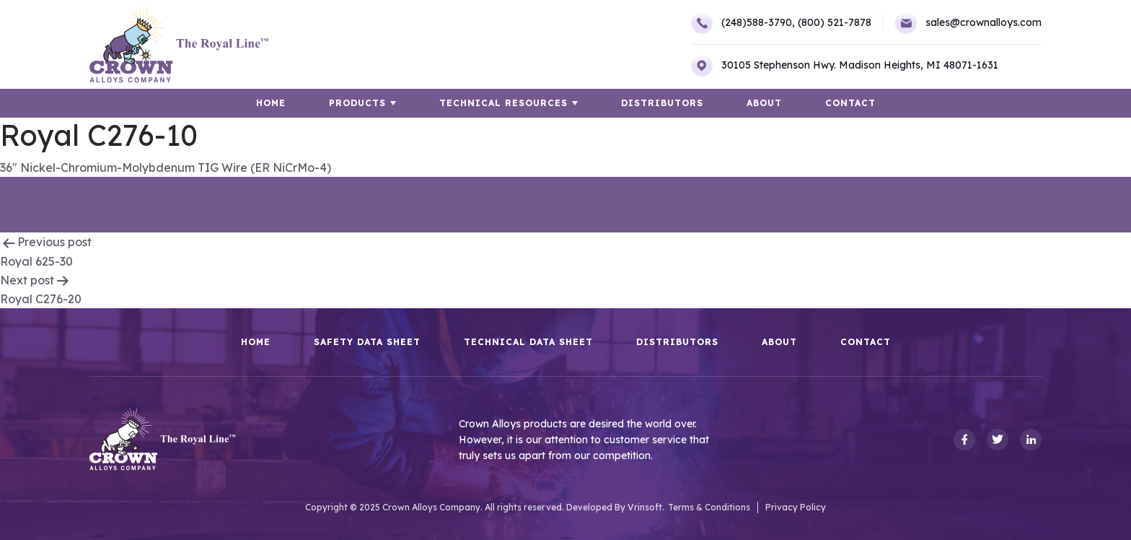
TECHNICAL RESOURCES (503, 102)
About (764, 102)
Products (357, 102)
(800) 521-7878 (834, 22)
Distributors (662, 102)
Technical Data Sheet (528, 342)
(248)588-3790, (743, 23)
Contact (850, 102)
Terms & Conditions (709, 507)
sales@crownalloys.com (968, 23)
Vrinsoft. (646, 507)
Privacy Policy (795, 507)
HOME (271, 102)
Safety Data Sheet (367, 342)
